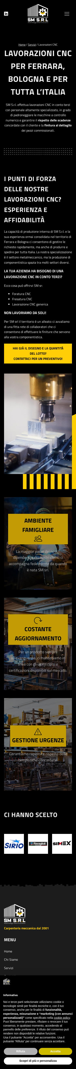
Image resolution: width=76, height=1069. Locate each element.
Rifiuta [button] (20, 1051)
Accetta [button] (55, 1051)
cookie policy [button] (62, 1017)
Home (8, 951)
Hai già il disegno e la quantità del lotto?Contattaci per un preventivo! (38, 353)
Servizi (8, 968)
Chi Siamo (11, 959)
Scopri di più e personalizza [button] (38, 1060)
